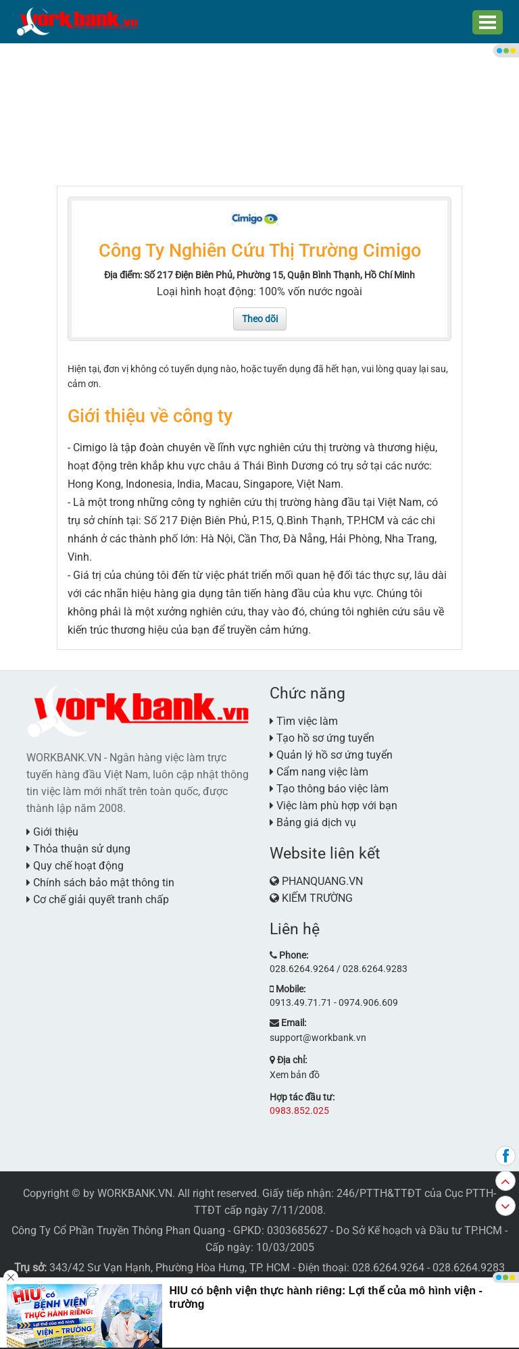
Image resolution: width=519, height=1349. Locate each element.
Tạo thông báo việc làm (329, 788)
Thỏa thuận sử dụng (78, 848)
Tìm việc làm (304, 721)
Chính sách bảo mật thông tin (100, 882)
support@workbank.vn (318, 1037)
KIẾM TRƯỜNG (317, 898)
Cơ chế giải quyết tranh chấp (97, 899)
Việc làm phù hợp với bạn (333, 805)
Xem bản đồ (295, 1074)
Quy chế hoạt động (75, 865)
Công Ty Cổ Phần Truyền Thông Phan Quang (118, 1230)
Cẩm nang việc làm (319, 771)
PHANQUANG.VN (322, 881)
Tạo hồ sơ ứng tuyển (322, 738)
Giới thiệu (52, 831)
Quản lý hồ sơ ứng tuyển (331, 754)
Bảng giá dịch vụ (313, 822)
